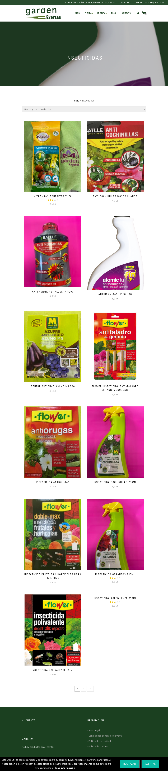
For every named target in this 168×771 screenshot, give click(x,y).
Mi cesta (101, 13)
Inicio (77, 13)
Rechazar (129, 763)
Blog (113, 13)
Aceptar (150, 763)
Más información (65, 767)
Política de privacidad (99, 741)
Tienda (88, 13)
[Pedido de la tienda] (84, 109)
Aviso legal (94, 730)
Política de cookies (98, 746)
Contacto (126, 13)
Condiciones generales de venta (105, 735)
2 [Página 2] (83, 688)
